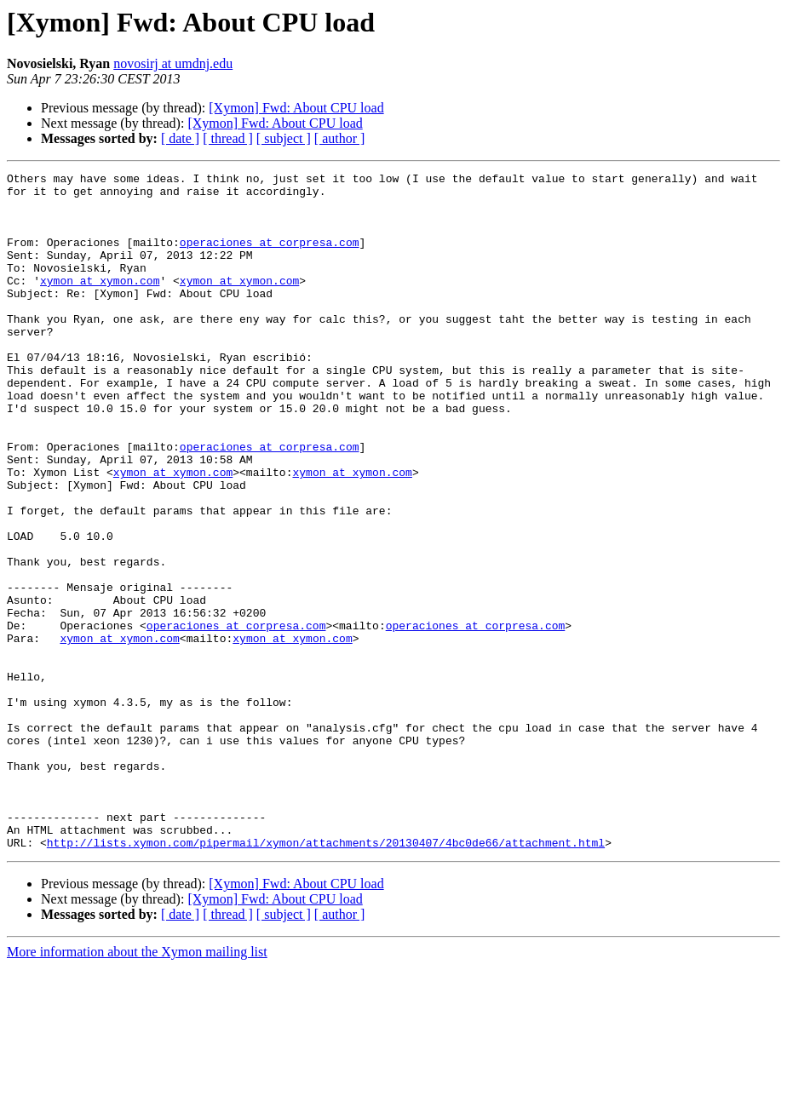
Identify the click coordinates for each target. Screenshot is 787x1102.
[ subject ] (283, 138)
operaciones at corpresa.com (269, 257)
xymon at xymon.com (99, 303)
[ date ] (180, 138)
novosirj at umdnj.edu (173, 63)
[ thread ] (228, 138)
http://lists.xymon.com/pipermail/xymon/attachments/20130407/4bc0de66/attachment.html (326, 977)
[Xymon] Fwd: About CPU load (296, 107)
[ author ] (339, 138)
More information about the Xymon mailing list (137, 1087)
